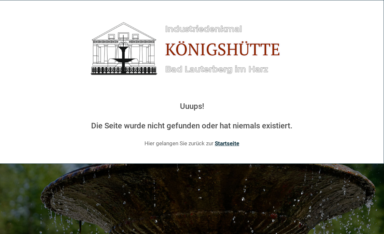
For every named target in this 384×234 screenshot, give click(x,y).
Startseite (227, 143)
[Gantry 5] (192, 49)
